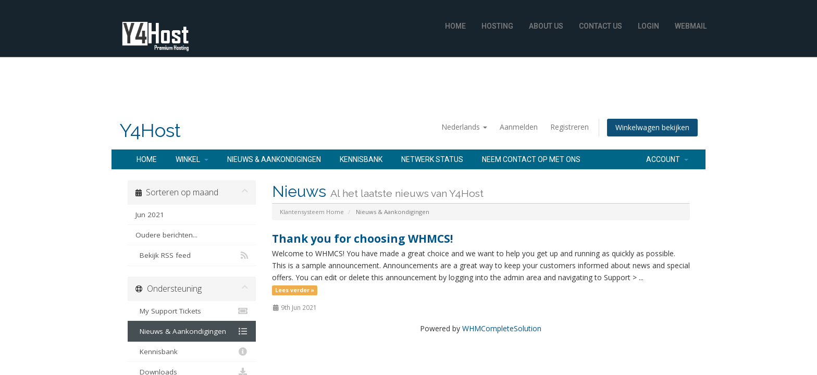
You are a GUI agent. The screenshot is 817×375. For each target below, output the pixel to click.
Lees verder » (294, 290)
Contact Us (600, 26)
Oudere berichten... (166, 235)
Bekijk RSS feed (191, 255)
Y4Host (150, 130)
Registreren (569, 127)
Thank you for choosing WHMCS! (362, 238)
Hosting (497, 26)
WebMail (691, 26)
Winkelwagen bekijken (652, 127)
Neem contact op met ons (531, 159)
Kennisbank (361, 159)
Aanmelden (519, 127)
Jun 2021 (149, 214)
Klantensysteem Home (312, 212)
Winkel (192, 159)
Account (667, 159)
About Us (546, 26)
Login (648, 26)
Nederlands (464, 127)
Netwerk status (432, 159)
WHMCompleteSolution (501, 328)
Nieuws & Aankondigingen (274, 159)
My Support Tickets (191, 311)
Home (455, 26)
